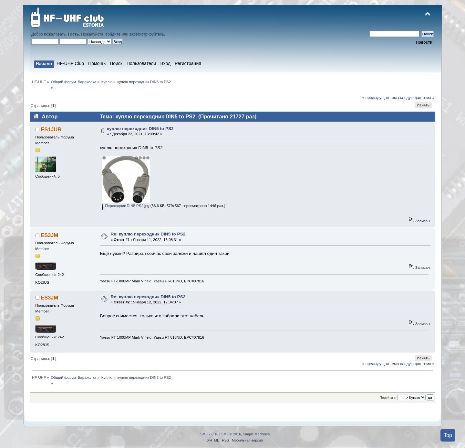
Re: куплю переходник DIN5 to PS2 (147, 234)
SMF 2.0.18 (209, 434)
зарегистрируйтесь (146, 34)
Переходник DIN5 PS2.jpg (125, 206)
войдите (113, 34)
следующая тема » (417, 97)
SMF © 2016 (231, 434)
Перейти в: (387, 397)
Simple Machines (256, 434)
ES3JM (49, 235)
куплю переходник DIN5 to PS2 (140, 128)
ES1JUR (51, 129)
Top (448, 435)
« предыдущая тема (380, 97)
